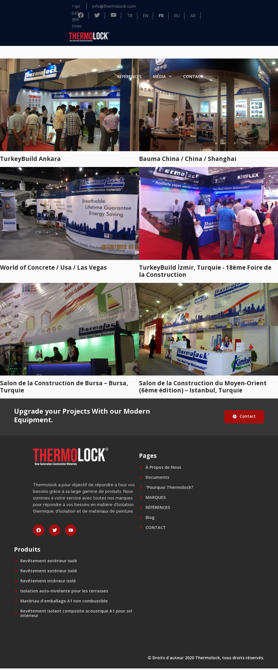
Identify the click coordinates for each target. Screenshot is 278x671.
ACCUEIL (92, 53)
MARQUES (193, 53)
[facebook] (38, 532)
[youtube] (71, 532)
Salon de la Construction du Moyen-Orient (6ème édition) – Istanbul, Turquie (203, 386)
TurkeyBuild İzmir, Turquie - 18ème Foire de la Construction (205, 271)
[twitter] (54, 532)
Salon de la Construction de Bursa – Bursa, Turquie (64, 386)
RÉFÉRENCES (129, 76)
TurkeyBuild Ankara (30, 159)
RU (177, 15)
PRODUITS (159, 53)
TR (129, 15)
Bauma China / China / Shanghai (187, 159)
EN (145, 15)
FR (161, 15)
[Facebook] (81, 16)
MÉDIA (162, 76)
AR (193, 15)
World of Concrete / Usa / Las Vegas (53, 267)
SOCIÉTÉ (123, 53)
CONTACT (193, 76)
